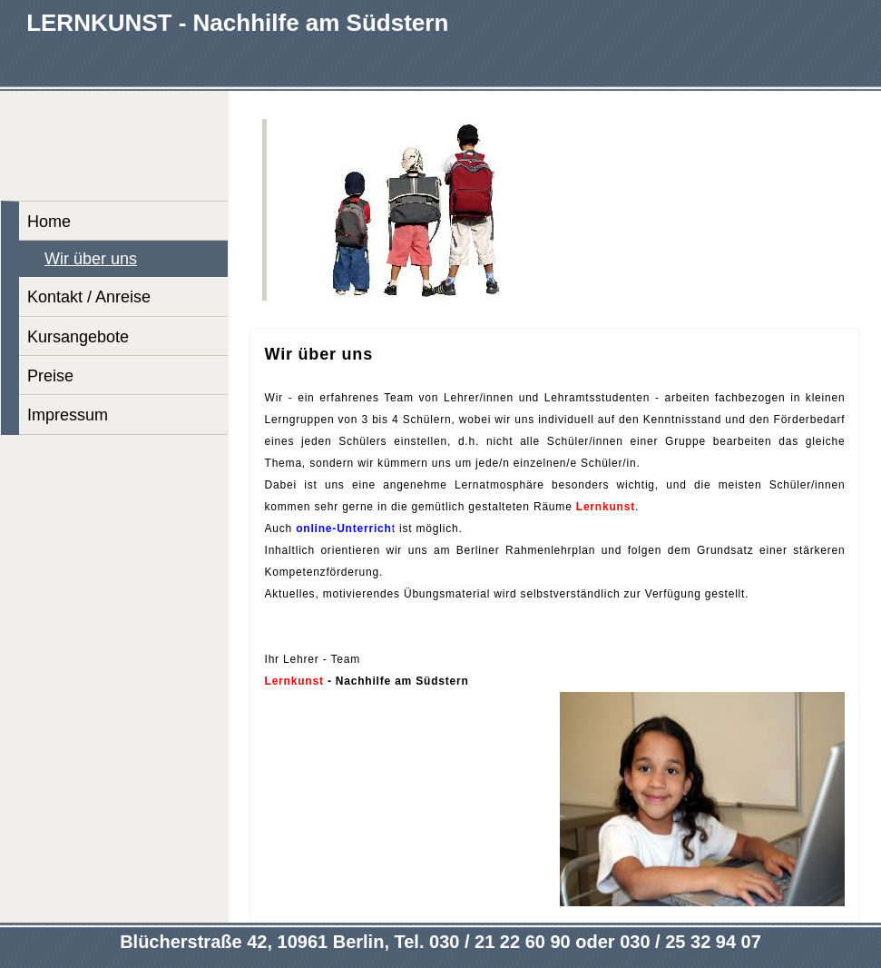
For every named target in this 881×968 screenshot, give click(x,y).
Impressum (67, 415)
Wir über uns (90, 259)
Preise (50, 376)
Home (49, 221)
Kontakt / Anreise (89, 297)
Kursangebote (78, 337)
